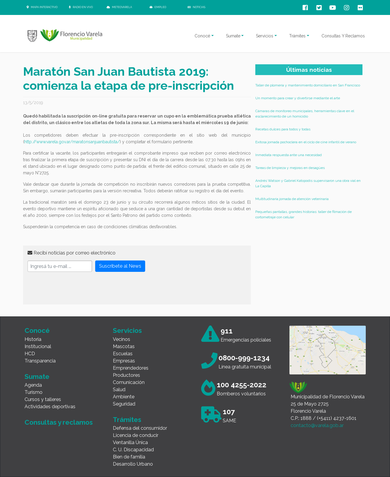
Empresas (124, 361)
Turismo (34, 392)
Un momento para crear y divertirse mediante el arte (297, 98)
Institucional (38, 346)
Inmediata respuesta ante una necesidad (288, 155)
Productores (126, 375)
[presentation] (73, 288)
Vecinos (121, 339)
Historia (33, 339)
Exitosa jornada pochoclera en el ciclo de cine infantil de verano (305, 142)
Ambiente (123, 397)
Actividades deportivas (50, 406)
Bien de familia (129, 457)
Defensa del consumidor (140, 428)
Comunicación (129, 382)
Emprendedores (130, 368)
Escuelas (123, 353)
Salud (119, 389)
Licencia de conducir (135, 435)
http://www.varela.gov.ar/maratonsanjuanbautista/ (72, 141)
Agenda (33, 385)
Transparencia (40, 361)
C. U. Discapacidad (133, 449)
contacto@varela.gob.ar (317, 425)
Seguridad (124, 404)
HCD (30, 353)
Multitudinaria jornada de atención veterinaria (292, 199)
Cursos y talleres (43, 399)
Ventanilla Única (130, 442)
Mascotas (124, 346)
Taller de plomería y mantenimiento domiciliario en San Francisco (307, 85)
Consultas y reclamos (59, 422)
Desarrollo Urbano (133, 464)
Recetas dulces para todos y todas (282, 129)
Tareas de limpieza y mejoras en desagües (290, 168)
